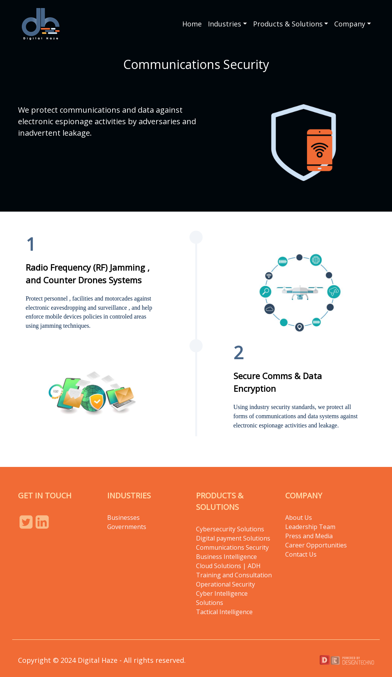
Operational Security (225, 584)
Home (192, 23)
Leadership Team (310, 527)
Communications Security (232, 547)
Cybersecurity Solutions (230, 529)
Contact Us (301, 554)
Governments (126, 527)
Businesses (123, 517)
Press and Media (309, 536)
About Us (298, 517)
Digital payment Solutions (234, 538)
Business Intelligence (226, 556)
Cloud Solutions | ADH (228, 566)
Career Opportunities (316, 545)
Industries (224, 23)
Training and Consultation (234, 575)
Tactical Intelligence (224, 612)
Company (349, 23)
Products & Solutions (288, 23)
